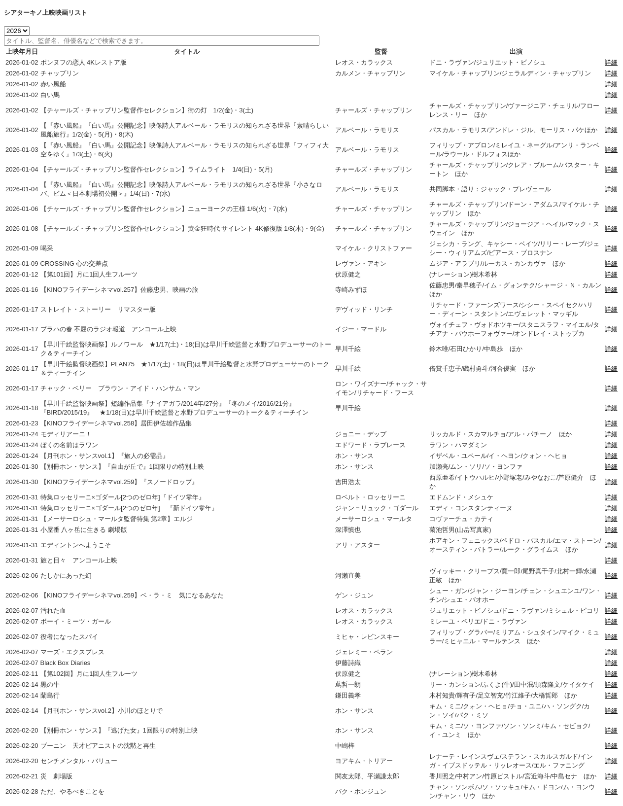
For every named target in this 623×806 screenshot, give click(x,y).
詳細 (611, 62)
